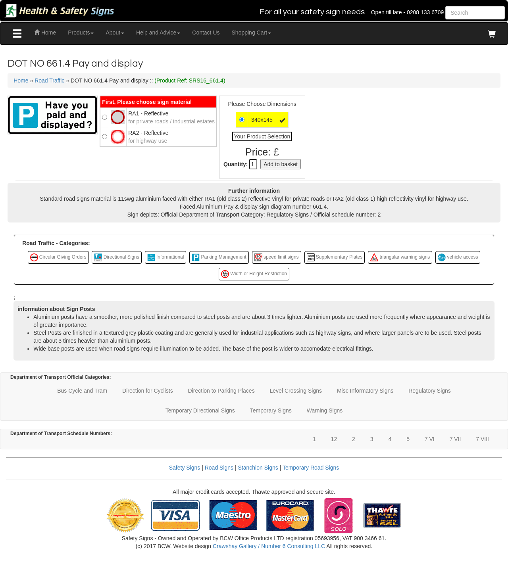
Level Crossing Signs (296, 390)
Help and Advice (158, 32)
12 (334, 439)
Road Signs (219, 467)
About (115, 32)
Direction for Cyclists (147, 390)
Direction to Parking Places (221, 390)
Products (81, 32)
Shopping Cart (251, 32)
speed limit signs (276, 257)
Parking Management (219, 257)
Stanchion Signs (258, 467)
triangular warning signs (400, 257)
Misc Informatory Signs (365, 390)
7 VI (430, 439)
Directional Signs (116, 257)
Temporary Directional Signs (200, 410)
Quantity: (235, 164)
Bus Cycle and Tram (82, 390)
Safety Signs (184, 467)
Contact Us (205, 32)
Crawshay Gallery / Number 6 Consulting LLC (269, 546)
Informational (165, 257)
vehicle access (458, 257)
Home (45, 32)
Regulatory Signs (429, 390)
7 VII (455, 439)
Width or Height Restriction (254, 274)
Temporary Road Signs (311, 467)
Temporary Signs (271, 410)
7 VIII (482, 439)
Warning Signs (325, 410)
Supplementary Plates (335, 257)
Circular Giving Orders (58, 257)
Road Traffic (49, 80)
